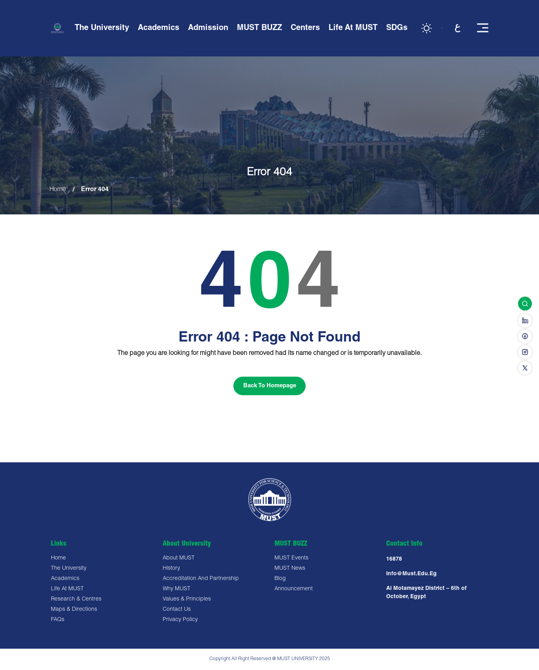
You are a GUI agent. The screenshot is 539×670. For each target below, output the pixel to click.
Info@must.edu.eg (411, 575)
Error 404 (95, 190)
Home (57, 190)
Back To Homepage (269, 386)
